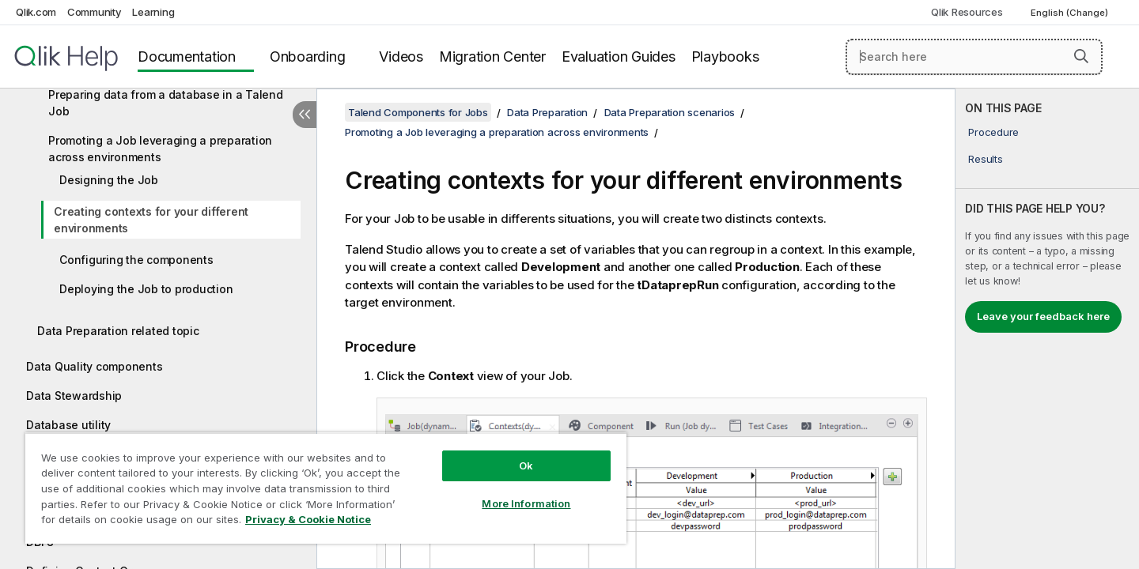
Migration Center (492, 56)
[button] (1081, 56)
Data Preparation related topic (118, 330)
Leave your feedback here (1043, 316)
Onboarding (308, 56)
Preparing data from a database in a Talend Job (165, 103)
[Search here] (974, 56)
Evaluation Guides (618, 56)
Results (985, 159)
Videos (401, 56)
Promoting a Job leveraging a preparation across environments (160, 149)
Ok (526, 465)
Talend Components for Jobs (418, 112)
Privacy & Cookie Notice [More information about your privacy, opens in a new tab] (308, 519)
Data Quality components (94, 366)
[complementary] (1047, 329)
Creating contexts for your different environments (151, 220)
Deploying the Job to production (146, 289)
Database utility (68, 424)
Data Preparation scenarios (670, 112)
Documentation (187, 56)
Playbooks (725, 56)
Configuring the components (136, 259)
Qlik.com (36, 12)
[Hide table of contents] (304, 114)
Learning (153, 12)
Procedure (993, 132)
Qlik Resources (967, 12)
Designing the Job (108, 180)
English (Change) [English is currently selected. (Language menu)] (1071, 12)
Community (94, 12)
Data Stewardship (74, 395)
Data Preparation (547, 112)
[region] (325, 488)
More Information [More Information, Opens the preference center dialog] (526, 503)
